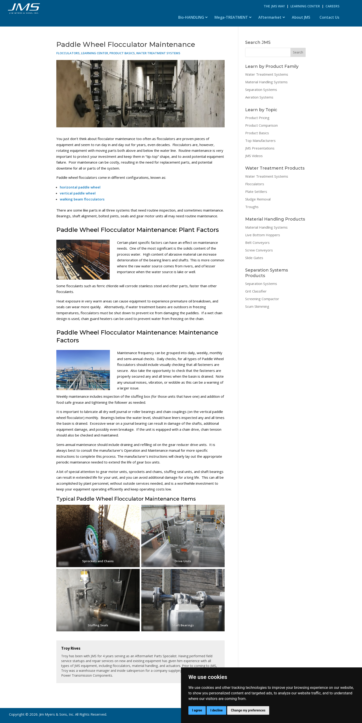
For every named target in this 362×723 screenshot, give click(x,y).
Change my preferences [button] (248, 710)
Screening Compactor (262, 298)
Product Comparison (261, 125)
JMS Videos (254, 155)
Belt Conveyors (257, 242)
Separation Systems (261, 89)
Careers (332, 6)
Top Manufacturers (260, 140)
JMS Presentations (260, 148)
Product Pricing (257, 117)
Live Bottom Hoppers (262, 235)
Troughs (252, 206)
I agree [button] (197, 710)
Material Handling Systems (266, 82)
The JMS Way (274, 6)
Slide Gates (254, 257)
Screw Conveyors (259, 250)
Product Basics (122, 53)
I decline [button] (216, 710)
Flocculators (68, 53)
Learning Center (305, 6)
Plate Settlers (256, 191)
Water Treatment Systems (158, 53)
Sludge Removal (258, 199)
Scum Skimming (257, 306)
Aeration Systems (259, 97)
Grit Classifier (256, 291)
